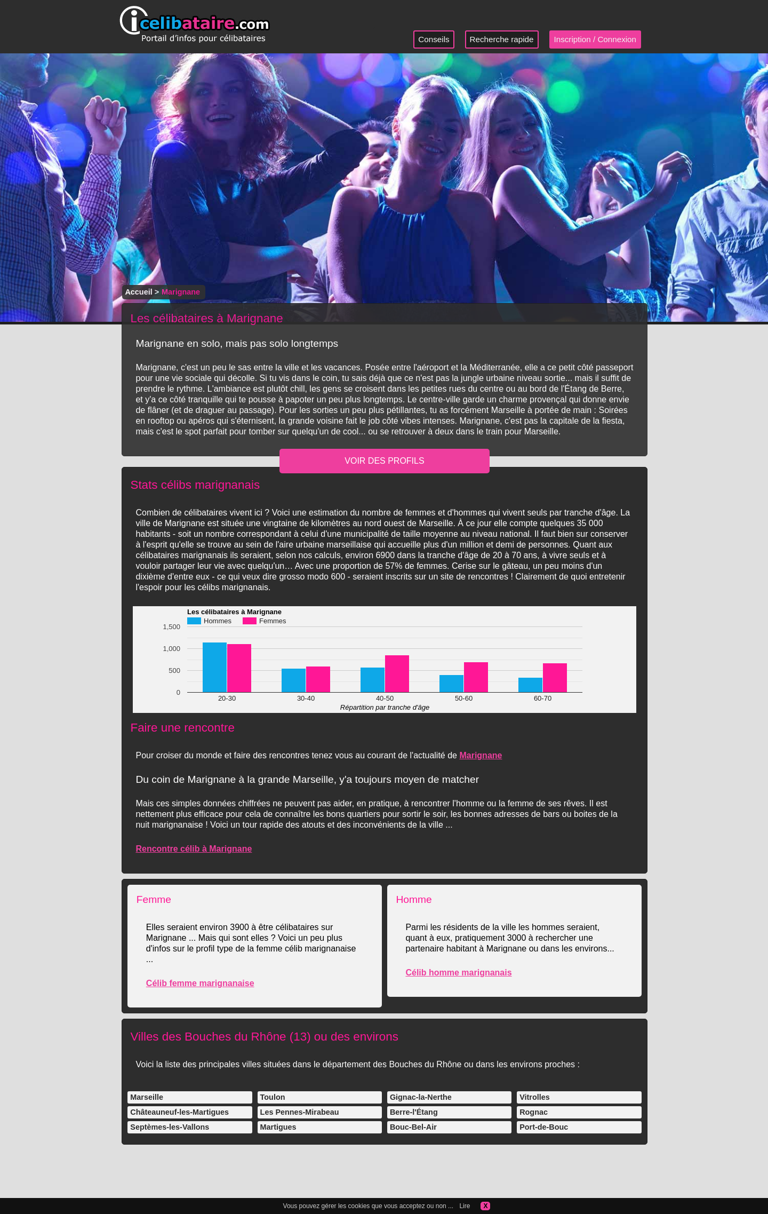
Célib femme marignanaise (200, 983)
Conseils (433, 39)
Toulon (272, 1097)
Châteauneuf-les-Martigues (179, 1112)
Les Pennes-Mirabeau (299, 1112)
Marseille (146, 1097)
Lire (464, 1206)
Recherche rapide (502, 39)
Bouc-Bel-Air (413, 1127)
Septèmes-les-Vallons (169, 1127)
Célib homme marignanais (458, 972)
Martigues (278, 1127)
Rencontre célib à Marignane (193, 848)
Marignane (480, 755)
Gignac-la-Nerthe (421, 1097)
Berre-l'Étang (414, 1112)
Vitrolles (534, 1097)
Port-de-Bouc (543, 1127)
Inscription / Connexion (595, 39)
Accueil (138, 292)
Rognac (533, 1112)
